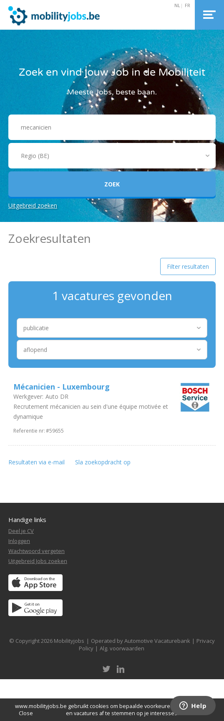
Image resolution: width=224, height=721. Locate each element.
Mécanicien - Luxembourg (61, 387)
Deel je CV (21, 531)
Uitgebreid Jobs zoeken (37, 561)
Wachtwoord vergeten (36, 551)
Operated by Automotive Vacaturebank (140, 641)
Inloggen (19, 541)
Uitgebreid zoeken (32, 205)
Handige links (27, 519)
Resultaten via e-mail (36, 462)
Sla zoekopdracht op (103, 462)
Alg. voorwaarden (122, 648)
